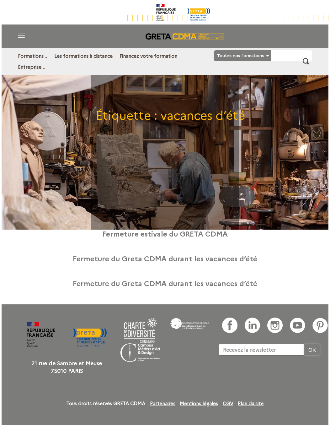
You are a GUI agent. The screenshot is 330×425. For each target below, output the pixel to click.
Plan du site (250, 403)
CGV (228, 403)
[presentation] (266, 374)
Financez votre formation (148, 55)
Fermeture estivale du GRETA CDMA (165, 233)
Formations (31, 55)
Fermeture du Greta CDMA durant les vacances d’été (165, 258)
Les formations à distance (83, 55)
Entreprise (29, 66)
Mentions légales (199, 403)
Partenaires (162, 403)
